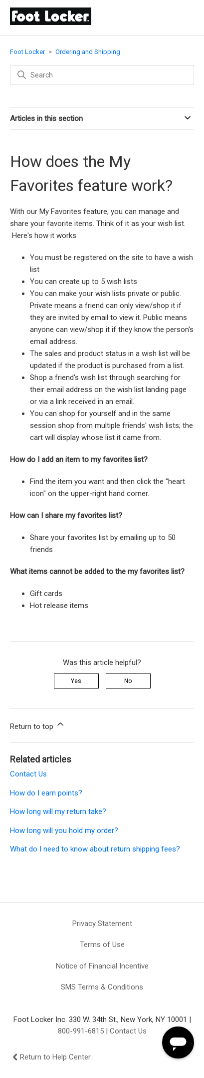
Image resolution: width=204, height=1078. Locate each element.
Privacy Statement (102, 923)
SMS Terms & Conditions (102, 987)
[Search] (102, 75)
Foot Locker (27, 52)
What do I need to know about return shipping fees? (95, 849)
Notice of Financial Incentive (102, 966)
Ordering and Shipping (87, 52)
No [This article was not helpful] (128, 681)
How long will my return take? (58, 811)
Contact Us (28, 774)
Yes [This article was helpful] (76, 681)
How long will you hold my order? (64, 830)
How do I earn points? (46, 793)
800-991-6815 (81, 1031)
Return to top (37, 725)
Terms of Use (102, 944)
